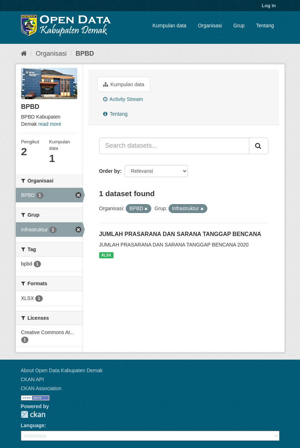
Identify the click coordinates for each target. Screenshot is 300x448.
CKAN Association (41, 388)
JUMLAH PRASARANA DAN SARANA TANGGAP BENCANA (180, 234)
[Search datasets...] (174, 146)
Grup (239, 25)
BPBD (85, 53)
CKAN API (32, 379)
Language (33, 425)
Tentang (265, 25)
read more (49, 124)
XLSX (106, 255)
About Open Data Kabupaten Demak (62, 370)
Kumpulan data (169, 25)
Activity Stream (123, 99)
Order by (109, 171)
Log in (269, 5)
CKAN (33, 414)
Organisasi (210, 25)
